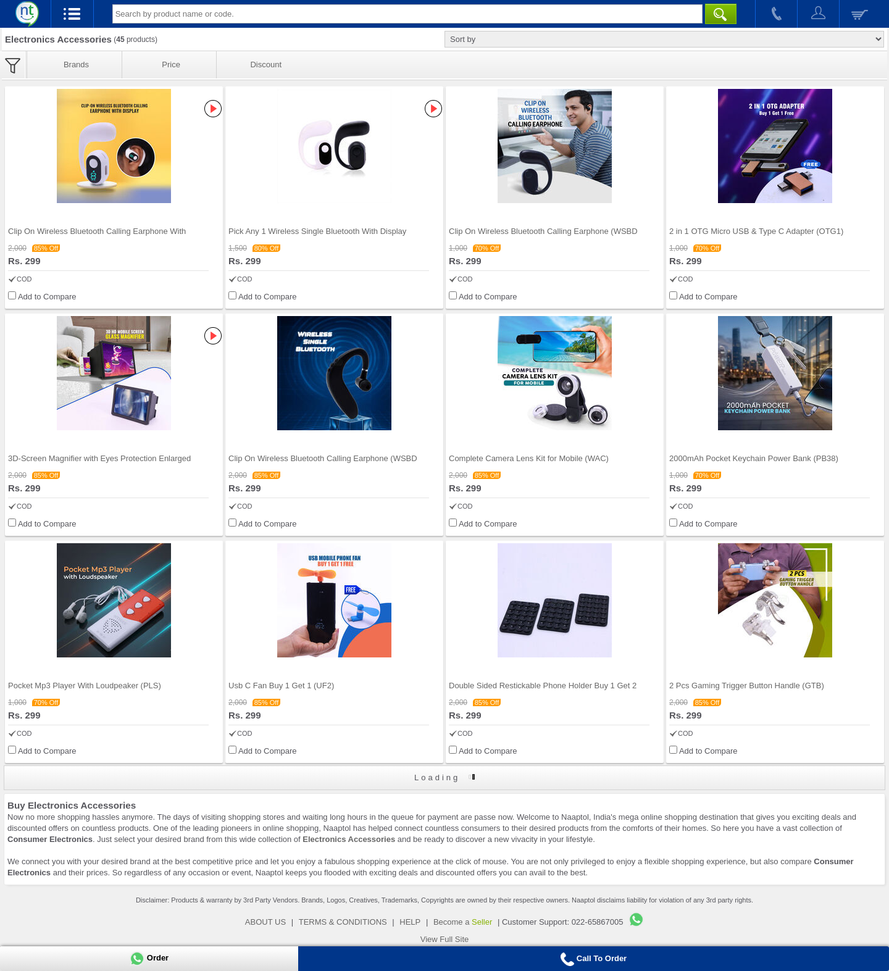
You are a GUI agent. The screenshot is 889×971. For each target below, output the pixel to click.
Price (171, 64)
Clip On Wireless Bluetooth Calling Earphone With (97, 231)
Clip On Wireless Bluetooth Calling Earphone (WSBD (543, 231)
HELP (409, 922)
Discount (266, 64)
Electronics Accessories (349, 839)
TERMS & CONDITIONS (343, 922)
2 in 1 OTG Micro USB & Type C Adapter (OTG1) (756, 231)
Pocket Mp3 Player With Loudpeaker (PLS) (84, 685)
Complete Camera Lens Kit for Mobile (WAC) (529, 458)
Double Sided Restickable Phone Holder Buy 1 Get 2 (542, 685)
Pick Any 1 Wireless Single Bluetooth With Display (317, 231)
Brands (76, 64)
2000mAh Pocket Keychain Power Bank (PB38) (753, 458)
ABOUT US (265, 922)
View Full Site (444, 939)
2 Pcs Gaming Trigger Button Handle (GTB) (746, 685)
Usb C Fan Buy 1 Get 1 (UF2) (281, 685)
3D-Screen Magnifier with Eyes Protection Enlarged (99, 458)
